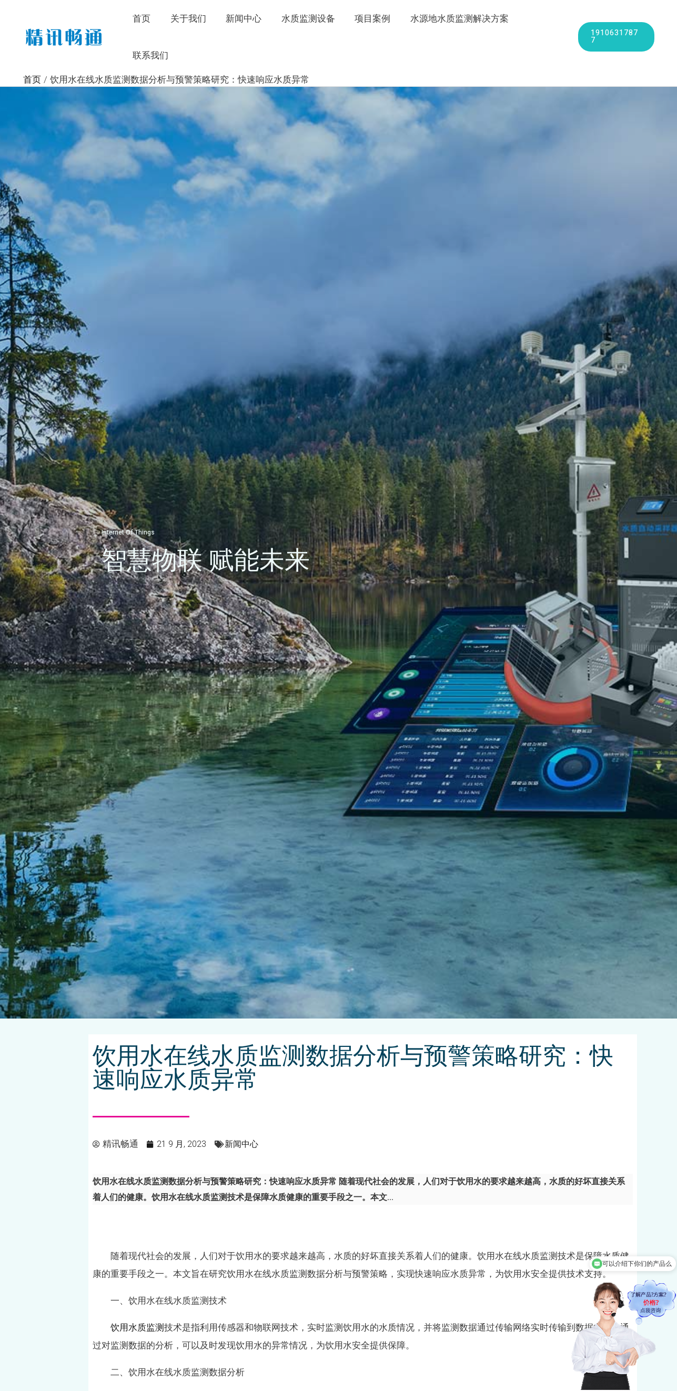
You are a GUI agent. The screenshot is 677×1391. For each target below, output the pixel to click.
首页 (146, 19)
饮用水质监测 (137, 1292)
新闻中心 (244, 19)
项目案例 (370, 19)
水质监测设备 (307, 19)
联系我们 (540, 19)
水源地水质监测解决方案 (455, 19)
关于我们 (191, 19)
